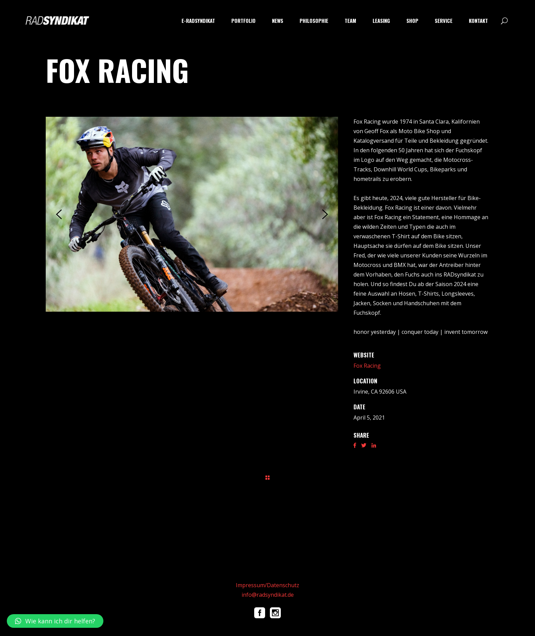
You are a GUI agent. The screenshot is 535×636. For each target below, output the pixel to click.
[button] (55, 621)
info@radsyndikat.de (268, 594)
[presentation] (59, 214)
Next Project (473, 477)
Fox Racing (367, 365)
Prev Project (61, 477)
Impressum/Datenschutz (267, 585)
